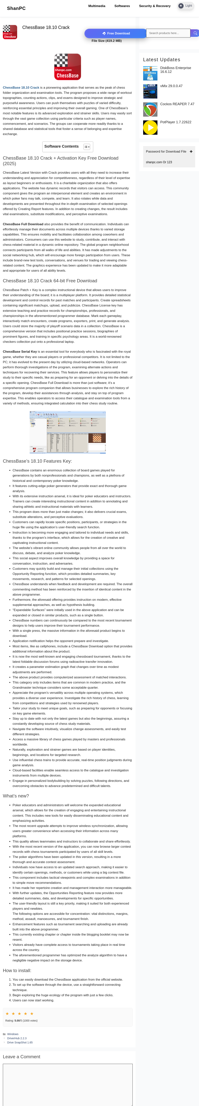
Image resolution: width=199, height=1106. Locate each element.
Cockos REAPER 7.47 (177, 104)
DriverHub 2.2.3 (16, 1038)
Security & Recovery (155, 6)
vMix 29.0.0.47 (171, 86)
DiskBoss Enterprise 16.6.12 (175, 70)
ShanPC (16, 8)
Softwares (122, 6)
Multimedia (96, 6)
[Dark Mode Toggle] (185, 6)
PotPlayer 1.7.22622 (175, 122)
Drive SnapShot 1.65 (20, 1042)
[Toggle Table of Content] (85, 146)
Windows (12, 1033)
